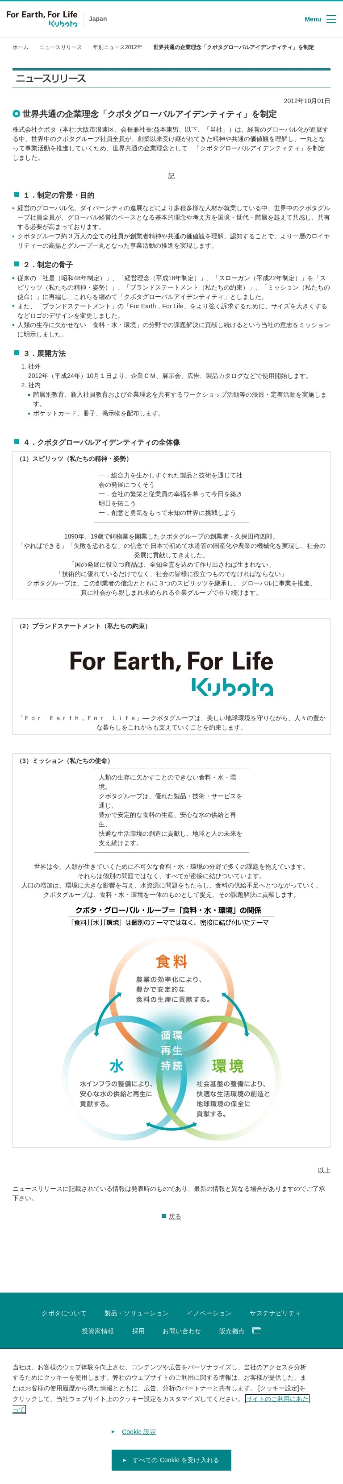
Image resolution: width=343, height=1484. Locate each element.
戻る (175, 1216)
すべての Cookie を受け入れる (176, 1466)
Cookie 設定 (139, 1438)
